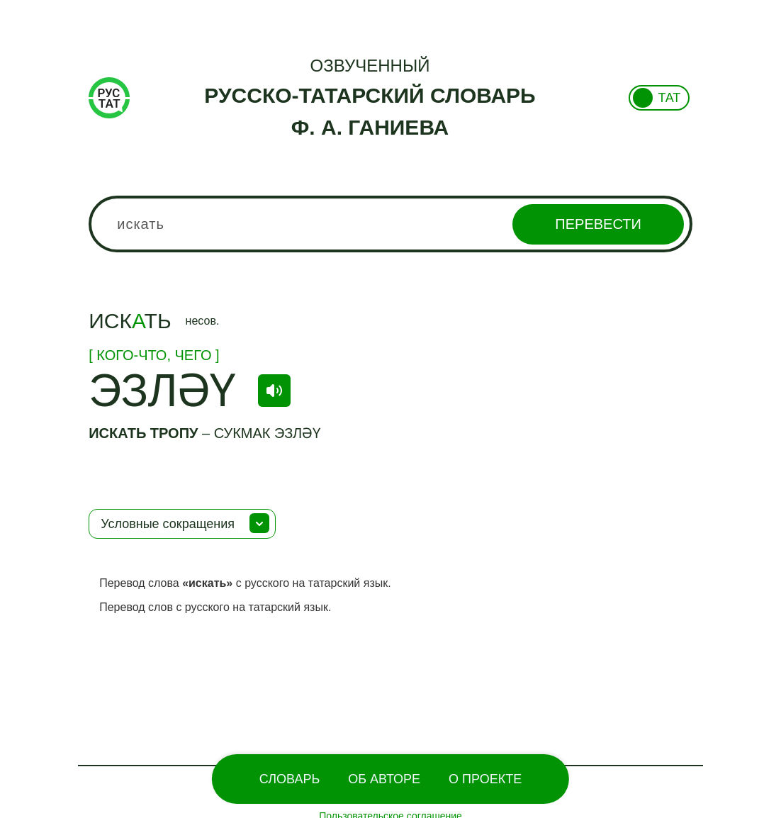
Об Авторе (384, 779)
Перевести (598, 224)
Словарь (289, 779)
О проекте (485, 779)
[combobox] (390, 224)
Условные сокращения (168, 524)
